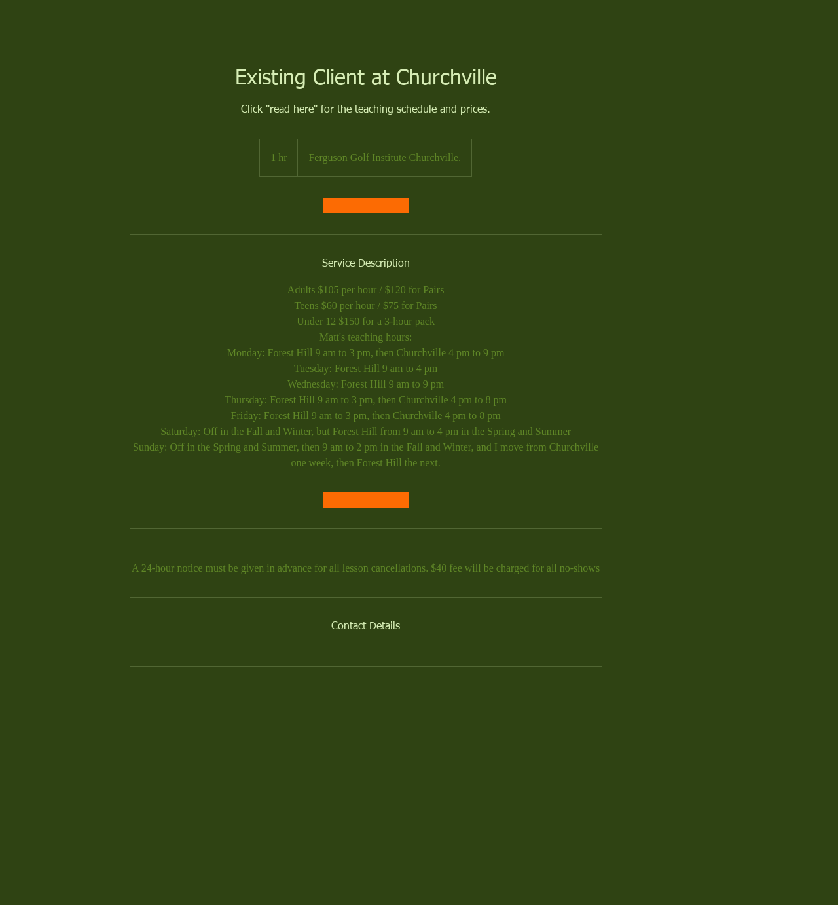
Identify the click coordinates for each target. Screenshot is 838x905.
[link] (366, 205)
